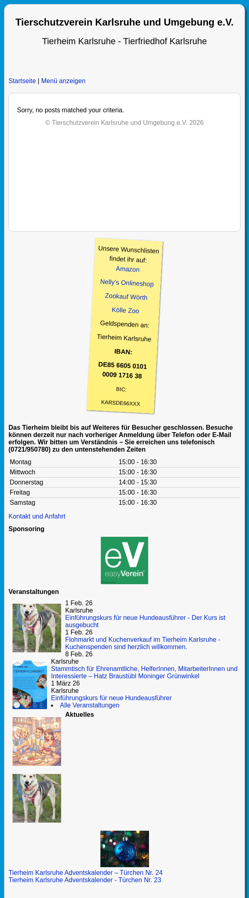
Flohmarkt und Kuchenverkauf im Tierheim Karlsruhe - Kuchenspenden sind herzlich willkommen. (142, 643)
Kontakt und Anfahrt (37, 516)
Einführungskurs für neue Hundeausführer (111, 697)
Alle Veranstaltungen (89, 705)
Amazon (127, 269)
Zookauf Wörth (125, 296)
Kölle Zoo (125, 310)
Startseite (22, 80)
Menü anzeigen (63, 80)
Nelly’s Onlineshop (127, 283)
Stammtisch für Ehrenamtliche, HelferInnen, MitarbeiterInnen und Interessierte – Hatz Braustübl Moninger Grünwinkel (144, 672)
